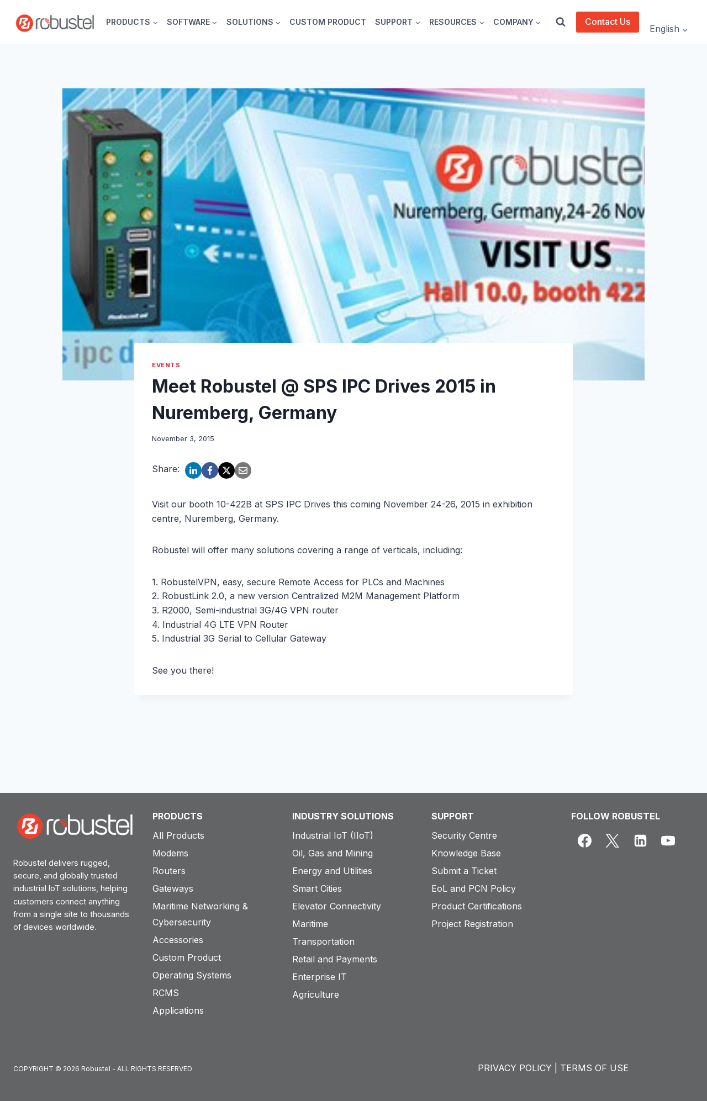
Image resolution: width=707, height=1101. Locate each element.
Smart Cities (317, 888)
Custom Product (186, 957)
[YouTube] (668, 841)
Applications (178, 1010)
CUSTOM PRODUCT (327, 22)
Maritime (310, 923)
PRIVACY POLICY (515, 1067)
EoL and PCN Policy (473, 888)
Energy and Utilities (332, 870)
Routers (169, 870)
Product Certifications (476, 906)
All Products (178, 835)
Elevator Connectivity (336, 906)
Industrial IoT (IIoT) (332, 835)
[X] (226, 470)
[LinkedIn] (193, 470)
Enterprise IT (319, 976)
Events (166, 365)
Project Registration (472, 923)
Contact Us (607, 21)
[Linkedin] (640, 841)
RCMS (165, 992)
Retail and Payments (334, 959)
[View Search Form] (561, 22)
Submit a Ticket (464, 870)
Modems (170, 853)
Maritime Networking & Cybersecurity (200, 914)
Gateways (172, 888)
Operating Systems (191, 975)
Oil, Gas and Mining (332, 853)
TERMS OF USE (594, 1067)
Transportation (323, 941)
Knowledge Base (466, 853)
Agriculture (315, 994)
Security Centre (464, 835)
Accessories (177, 939)
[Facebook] (210, 470)
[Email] (243, 470)
